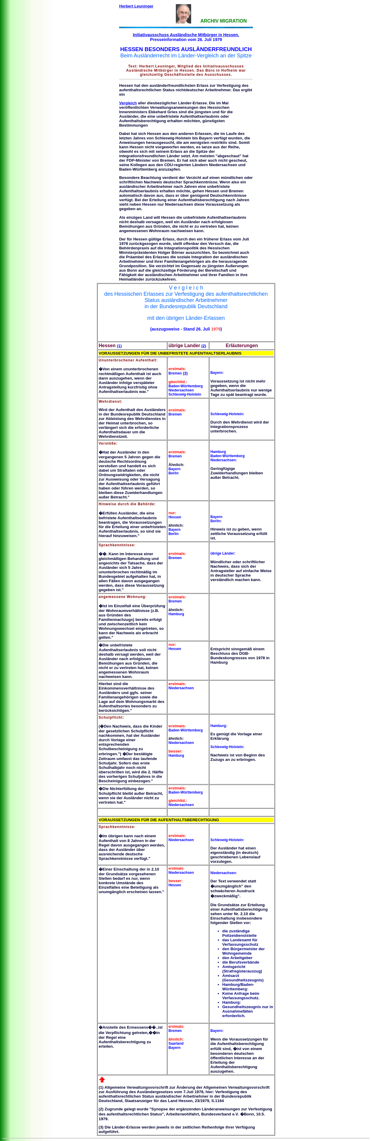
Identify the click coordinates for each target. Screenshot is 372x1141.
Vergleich (128, 103)
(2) (203, 346)
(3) (185, 373)
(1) (119, 346)
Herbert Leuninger (136, 6)
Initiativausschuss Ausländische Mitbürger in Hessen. (186, 34)
